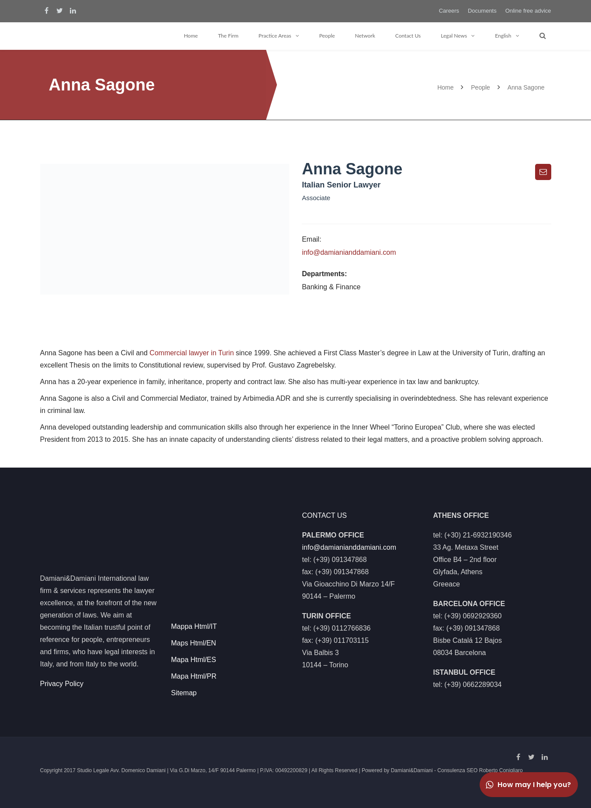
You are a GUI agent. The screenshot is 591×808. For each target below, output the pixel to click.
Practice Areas (275, 35)
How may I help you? (527, 784)
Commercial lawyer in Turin (191, 353)
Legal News (454, 35)
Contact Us (408, 35)
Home (191, 35)
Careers (449, 10)
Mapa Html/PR (194, 676)
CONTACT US (324, 515)
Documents (482, 10)
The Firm (228, 35)
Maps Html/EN (193, 643)
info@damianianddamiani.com (349, 252)
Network (365, 35)
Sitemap (184, 693)
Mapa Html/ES (193, 659)
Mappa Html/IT (194, 626)
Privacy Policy (62, 683)
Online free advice (528, 10)
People (327, 35)
